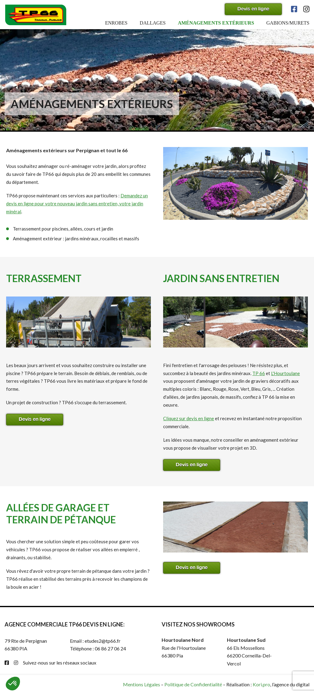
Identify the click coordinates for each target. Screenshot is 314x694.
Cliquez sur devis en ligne (188, 418)
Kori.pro (261, 684)
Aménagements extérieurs (216, 22)
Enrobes (116, 22)
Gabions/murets (287, 22)
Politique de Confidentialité (193, 684)
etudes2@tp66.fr (103, 641)
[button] (13, 683)
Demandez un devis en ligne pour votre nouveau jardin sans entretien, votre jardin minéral (77, 203)
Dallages (153, 22)
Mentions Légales (141, 684)
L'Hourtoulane (285, 373)
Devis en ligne (253, 8)
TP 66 (258, 373)
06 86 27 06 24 (110, 648)
